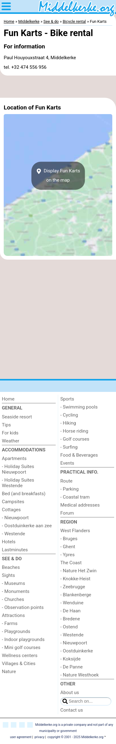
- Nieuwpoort (15, 517)
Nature (9, 671)
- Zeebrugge (72, 587)
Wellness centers (19, 655)
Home (8, 399)
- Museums (13, 583)
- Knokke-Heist (75, 579)
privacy (40, 737)
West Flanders (75, 530)
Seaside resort (17, 417)
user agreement (21, 737)
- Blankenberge (75, 595)
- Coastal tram (75, 497)
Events (67, 463)
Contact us (71, 710)
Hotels (8, 542)
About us (69, 692)
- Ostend (69, 627)
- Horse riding (74, 431)
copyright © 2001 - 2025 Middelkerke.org (75, 737)
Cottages (11, 509)
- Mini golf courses (21, 647)
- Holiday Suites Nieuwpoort (18, 469)
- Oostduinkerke (76, 651)
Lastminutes (15, 550)
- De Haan (70, 611)
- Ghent (67, 546)
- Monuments (15, 591)
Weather (10, 441)
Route (66, 481)
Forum (67, 513)
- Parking (69, 489)
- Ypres (67, 554)
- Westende (13, 533)
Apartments (14, 458)
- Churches (13, 599)
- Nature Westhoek (79, 675)
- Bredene (70, 619)
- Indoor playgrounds (23, 639)
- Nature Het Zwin (78, 570)
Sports (67, 399)
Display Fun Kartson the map (58, 175)
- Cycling (69, 415)
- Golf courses (74, 439)
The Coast (71, 562)
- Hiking (68, 423)
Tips (6, 425)
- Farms (10, 623)
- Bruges (68, 538)
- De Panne (71, 667)
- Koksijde (70, 659)
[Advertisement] (58, 86)
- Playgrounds (16, 631)
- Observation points (23, 607)
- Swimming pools (78, 407)
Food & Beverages (79, 455)
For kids (10, 433)
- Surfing (69, 447)
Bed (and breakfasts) (23, 493)
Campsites (13, 501)
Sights (8, 575)
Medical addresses (80, 505)
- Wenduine (72, 603)
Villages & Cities (19, 663)
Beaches (11, 567)
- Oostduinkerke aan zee (27, 525)
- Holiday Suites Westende (18, 482)
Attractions (13, 615)
